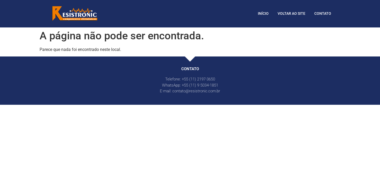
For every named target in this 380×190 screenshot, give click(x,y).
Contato (322, 13)
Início (263, 13)
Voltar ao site (291, 13)
